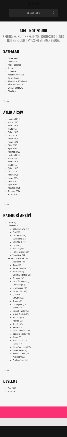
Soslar (15, 337)
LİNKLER (12, 71)
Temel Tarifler (18, 350)
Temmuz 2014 (14, 191)
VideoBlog (16, 255)
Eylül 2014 (12, 185)
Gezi (14, 232)
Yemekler (16, 357)
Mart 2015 (12, 165)
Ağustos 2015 (14, 152)
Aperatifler (16, 262)
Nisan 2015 (13, 162)
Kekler (15, 301)
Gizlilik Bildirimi (14, 78)
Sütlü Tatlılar (17, 340)
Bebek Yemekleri (19, 268)
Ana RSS (12, 388)
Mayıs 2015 (13, 158)
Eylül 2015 (12, 148)
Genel (10, 222)
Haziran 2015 (13, 155)
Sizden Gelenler (19, 334)
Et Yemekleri (17, 288)
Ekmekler (16, 285)
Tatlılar (15, 344)
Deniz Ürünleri (18, 281)
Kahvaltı (15, 298)
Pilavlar (15, 321)
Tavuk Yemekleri (19, 347)
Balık (14, 265)
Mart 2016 (12, 129)
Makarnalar (17, 308)
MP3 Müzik (17, 242)
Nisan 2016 (13, 126)
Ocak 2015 (12, 171)
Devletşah (12, 62)
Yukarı (6, 101)
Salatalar (16, 327)
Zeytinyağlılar (18, 360)
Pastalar (16, 317)
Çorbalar (16, 278)
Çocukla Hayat (18, 229)
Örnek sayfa (13, 58)
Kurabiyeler (17, 304)
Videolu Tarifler (18, 354)
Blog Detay (12, 91)
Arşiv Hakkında (14, 65)
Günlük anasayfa (15, 88)
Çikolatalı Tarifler (19, 275)
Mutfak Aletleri (18, 314)
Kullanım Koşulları (16, 75)
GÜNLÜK (12, 226)
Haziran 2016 (13, 119)
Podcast (15, 249)
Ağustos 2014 (14, 188)
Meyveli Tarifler (18, 311)
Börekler (16, 272)
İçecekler (16, 294)
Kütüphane (17, 239)
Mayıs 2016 (13, 122)
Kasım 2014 (13, 178)
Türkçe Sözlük (18, 252)
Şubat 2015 (13, 168)
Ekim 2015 (12, 145)
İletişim (11, 68)
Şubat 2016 (13, 132)
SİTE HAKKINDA (15, 84)
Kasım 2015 (13, 142)
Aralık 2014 (13, 175)
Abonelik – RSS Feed (17, 81)
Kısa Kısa (16, 235)
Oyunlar (15, 245)
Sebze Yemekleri (19, 331)
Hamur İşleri (17, 291)
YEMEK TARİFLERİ (16, 258)
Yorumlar (12, 391)
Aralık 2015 (13, 139)
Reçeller (16, 324)
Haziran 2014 (13, 194)
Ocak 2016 (12, 135)
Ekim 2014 (12, 181)
